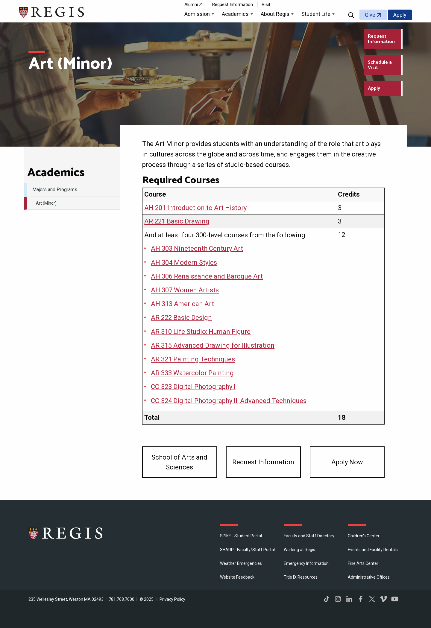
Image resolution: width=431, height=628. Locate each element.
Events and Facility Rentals (373, 549)
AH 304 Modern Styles (184, 262)
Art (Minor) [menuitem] (46, 203)
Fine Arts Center (363, 563)
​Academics (55, 173)
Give (370, 15)
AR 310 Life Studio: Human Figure (201, 331)
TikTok (326, 599)
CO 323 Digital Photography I (193, 386)
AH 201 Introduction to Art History (195, 208)
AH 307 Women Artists (185, 290)
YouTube (394, 599)
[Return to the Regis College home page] (52, 11)
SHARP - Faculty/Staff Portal (247, 549)
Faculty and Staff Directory (309, 535)
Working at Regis (299, 549)
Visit (266, 4)
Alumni (191, 4)
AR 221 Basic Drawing (177, 221)
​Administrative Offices (369, 577)
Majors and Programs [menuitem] (54, 189)
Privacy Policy (172, 599)
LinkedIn (349, 599)
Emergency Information (306, 563)
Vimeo (383, 599)
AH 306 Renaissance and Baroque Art (207, 276)
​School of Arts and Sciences (179, 462)
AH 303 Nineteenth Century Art (197, 248)
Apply (399, 15)
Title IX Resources (301, 577)
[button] (200, 14)
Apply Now (347, 462)
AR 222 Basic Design (181, 317)
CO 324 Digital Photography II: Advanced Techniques (228, 401)
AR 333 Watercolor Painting (192, 373)
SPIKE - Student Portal (241, 535)
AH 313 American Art (182, 304)
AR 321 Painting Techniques (193, 359)
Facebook (360, 599)
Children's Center (364, 535)
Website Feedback (237, 577)
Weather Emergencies (241, 563)
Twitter (372, 599)
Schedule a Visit (380, 65)
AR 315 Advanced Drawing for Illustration (212, 345)
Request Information (232, 4)
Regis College (65, 533)
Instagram (338, 599)
